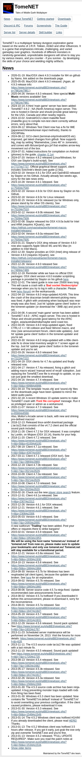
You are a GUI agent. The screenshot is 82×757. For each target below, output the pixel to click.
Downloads (64, 18)
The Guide (61, 25)
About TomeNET (23, 18)
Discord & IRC (12, 25)
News (7, 18)
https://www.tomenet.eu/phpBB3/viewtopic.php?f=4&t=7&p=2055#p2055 (38, 521)
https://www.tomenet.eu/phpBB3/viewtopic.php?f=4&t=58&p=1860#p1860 (38, 585)
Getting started (45, 18)
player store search (60, 492)
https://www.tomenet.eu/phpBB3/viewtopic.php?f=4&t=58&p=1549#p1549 (38, 713)
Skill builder (45, 32)
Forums (28, 25)
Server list (9, 32)
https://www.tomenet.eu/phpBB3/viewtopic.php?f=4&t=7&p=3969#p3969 (38, 460)
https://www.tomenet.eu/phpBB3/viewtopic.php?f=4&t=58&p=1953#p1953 (38, 537)
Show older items (21, 748)
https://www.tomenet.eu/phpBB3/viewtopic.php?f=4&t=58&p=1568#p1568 (38, 683)
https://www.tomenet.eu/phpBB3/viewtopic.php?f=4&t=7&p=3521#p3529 (38, 470)
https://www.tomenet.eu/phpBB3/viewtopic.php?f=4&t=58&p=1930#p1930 (38, 558)
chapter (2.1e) (45, 154)
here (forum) (24, 291)
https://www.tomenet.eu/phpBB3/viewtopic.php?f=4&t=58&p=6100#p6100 (38, 442)
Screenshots (44, 25)
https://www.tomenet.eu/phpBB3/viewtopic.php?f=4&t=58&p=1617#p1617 (38, 673)
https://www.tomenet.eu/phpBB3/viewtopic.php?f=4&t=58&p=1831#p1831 (38, 619)
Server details (27, 32)
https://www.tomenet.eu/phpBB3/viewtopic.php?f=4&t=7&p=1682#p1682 (38, 664)
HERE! (73, 720)
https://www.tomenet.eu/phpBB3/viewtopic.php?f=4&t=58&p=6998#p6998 (38, 384)
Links (59, 32)
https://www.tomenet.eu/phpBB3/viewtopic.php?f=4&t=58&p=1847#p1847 (38, 610)
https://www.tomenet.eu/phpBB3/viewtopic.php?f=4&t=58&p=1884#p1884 (38, 567)
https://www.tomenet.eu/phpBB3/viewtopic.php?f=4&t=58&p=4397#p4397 (38, 451)
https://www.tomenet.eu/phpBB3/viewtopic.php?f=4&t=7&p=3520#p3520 (38, 488)
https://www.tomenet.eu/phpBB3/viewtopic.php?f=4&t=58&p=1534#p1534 (38, 743)
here (65, 279)
